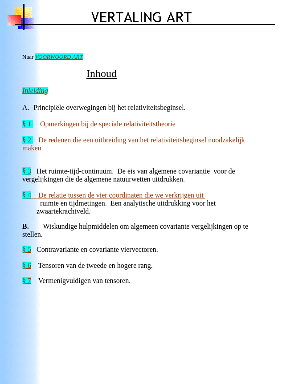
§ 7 (26, 280)
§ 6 (26, 265)
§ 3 (26, 171)
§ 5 (26, 249)
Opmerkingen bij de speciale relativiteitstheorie (99, 124)
